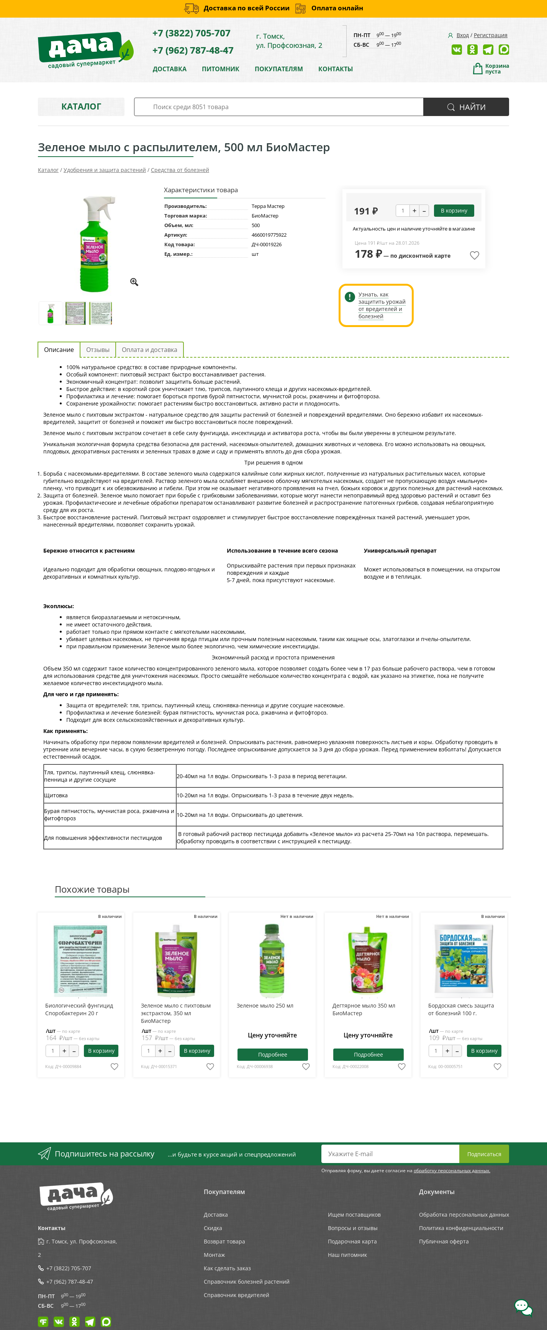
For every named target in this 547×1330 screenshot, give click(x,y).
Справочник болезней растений (247, 1281)
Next (101, 962)
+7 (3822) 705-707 (191, 32)
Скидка (213, 1228)
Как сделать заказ (227, 1268)
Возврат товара (224, 1241)
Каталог (81, 106)
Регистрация (491, 35)
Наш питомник (347, 1254)
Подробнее (272, 1054)
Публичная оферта (444, 1241)
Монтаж (214, 1254)
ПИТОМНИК (220, 69)
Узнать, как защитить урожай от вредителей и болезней (382, 305)
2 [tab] (86, 998)
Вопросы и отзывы (353, 1228)
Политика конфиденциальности (461, 1228)
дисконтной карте (424, 255)
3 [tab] (186, 998)
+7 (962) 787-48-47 (193, 50)
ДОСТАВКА (170, 69)
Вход (463, 35)
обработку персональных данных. (452, 1170)
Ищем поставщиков (354, 1214)
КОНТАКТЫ (335, 69)
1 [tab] (78, 998)
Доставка (216, 1214)
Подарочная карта (352, 1241)
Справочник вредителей (236, 1295)
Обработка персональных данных (464, 1214)
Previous (59, 962)
